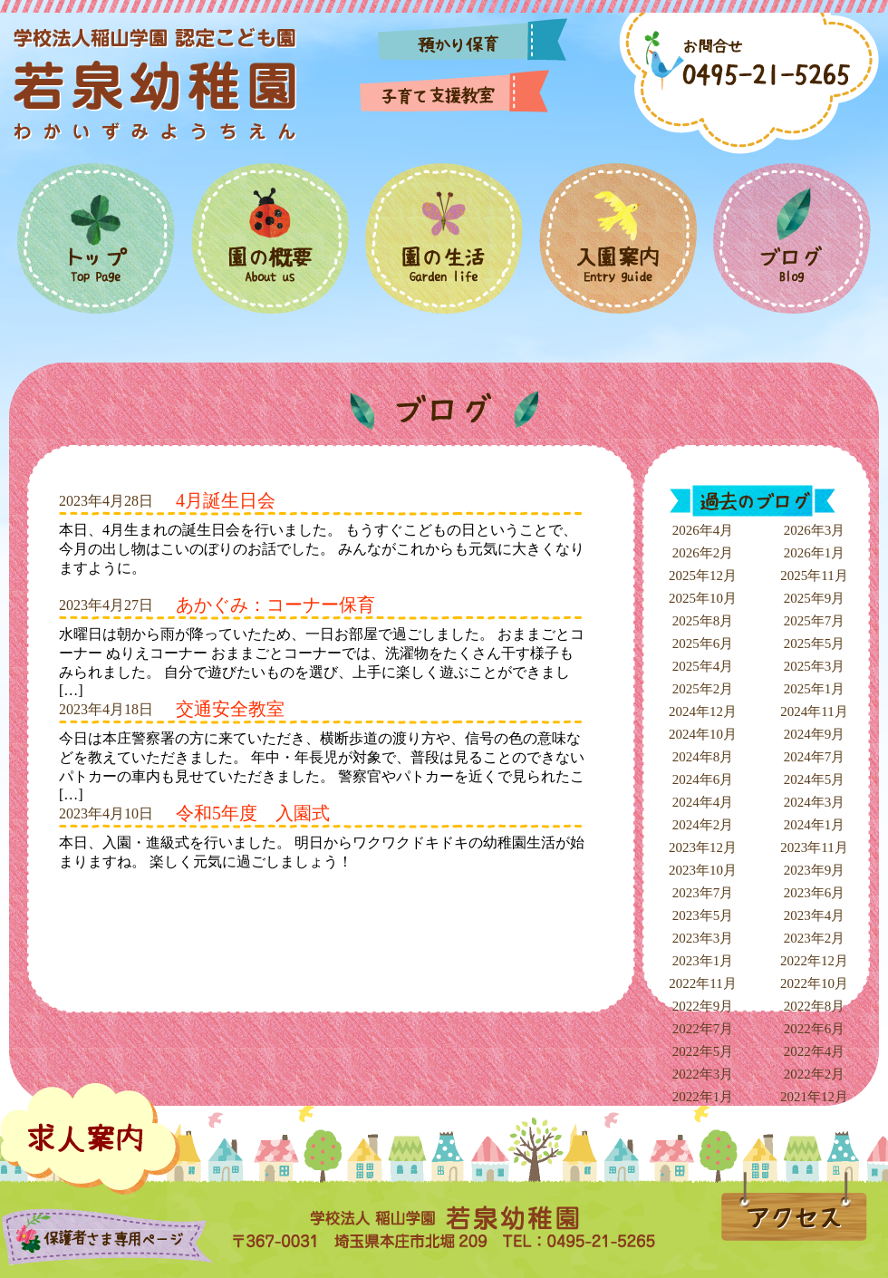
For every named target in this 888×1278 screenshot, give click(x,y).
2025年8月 (703, 621)
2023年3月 (703, 938)
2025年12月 (703, 575)
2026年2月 (703, 553)
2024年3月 (814, 802)
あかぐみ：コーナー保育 (275, 605)
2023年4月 (814, 915)
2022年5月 (703, 1051)
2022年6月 (814, 1028)
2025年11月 (813, 575)
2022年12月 (814, 961)
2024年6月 (703, 779)
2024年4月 (703, 802)
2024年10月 (703, 734)
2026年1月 (814, 553)
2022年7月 (703, 1028)
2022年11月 (702, 983)
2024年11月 (813, 711)
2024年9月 (814, 734)
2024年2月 (703, 825)
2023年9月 (814, 870)
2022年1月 (703, 1096)
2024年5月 (814, 779)
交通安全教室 (230, 709)
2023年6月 (814, 893)
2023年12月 (703, 847)
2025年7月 (814, 621)
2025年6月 (703, 643)
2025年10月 (703, 598)
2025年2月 (703, 689)
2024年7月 (814, 757)
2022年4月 (814, 1051)
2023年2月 (814, 938)
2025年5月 (814, 643)
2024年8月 (703, 757)
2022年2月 (814, 1074)
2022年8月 (814, 1006)
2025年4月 (703, 666)
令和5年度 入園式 (253, 813)
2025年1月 (814, 689)
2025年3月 (814, 666)
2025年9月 (814, 598)
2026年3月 (814, 530)
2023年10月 (703, 870)
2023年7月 (703, 893)
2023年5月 (703, 915)
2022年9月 (703, 1006)
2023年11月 (813, 847)
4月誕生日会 (225, 500)
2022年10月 (814, 983)
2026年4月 (703, 530)
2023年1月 (703, 961)
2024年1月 (814, 825)
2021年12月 (814, 1096)
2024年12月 (703, 711)
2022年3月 (703, 1074)
